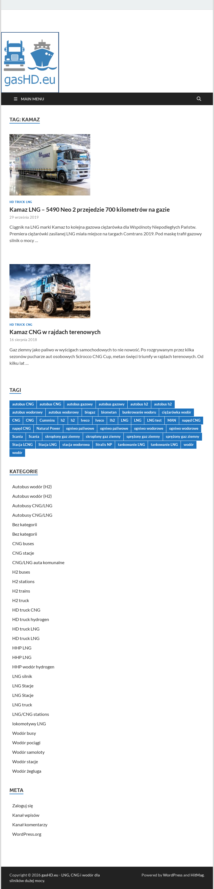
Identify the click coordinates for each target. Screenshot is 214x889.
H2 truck (20, 600)
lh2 (112, 420)
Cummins (47, 420)
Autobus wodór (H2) (32, 486)
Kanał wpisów (25, 815)
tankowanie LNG (131, 444)
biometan (108, 412)
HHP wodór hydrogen (33, 666)
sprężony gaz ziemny (143, 436)
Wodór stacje (25, 761)
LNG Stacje (22, 685)
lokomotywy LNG (29, 723)
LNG (124, 420)
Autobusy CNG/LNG (32, 505)
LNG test (154, 420)
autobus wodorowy (27, 412)
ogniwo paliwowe (80, 428)
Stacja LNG (47, 444)
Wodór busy (24, 733)
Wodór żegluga (26, 771)
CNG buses (23, 543)
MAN (171, 420)
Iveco (85, 420)
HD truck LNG (20, 202)
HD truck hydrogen (30, 619)
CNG (16, 420)
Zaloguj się (22, 805)
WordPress (173, 875)
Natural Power (48, 428)
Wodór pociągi (26, 742)
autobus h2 (139, 404)
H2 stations (23, 581)
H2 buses (21, 571)
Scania (17, 436)
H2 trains (21, 590)
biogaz (90, 412)
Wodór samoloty (28, 752)
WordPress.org (26, 834)
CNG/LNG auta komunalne (38, 562)
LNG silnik (22, 676)
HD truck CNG (20, 325)
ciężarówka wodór (176, 412)
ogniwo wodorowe (148, 428)
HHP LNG (21, 647)
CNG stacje (23, 552)
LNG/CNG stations (30, 714)
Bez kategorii (24, 524)
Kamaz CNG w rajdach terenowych (55, 331)
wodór (189, 444)
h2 (63, 420)
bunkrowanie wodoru (139, 412)
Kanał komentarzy (29, 824)
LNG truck (22, 704)
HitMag (197, 875)
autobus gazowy (80, 404)
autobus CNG (23, 404)
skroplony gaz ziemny (62, 436)
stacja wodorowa (76, 444)
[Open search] (199, 99)
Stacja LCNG (22, 444)
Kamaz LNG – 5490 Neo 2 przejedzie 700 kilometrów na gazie (89, 209)
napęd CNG (191, 420)
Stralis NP (104, 444)
